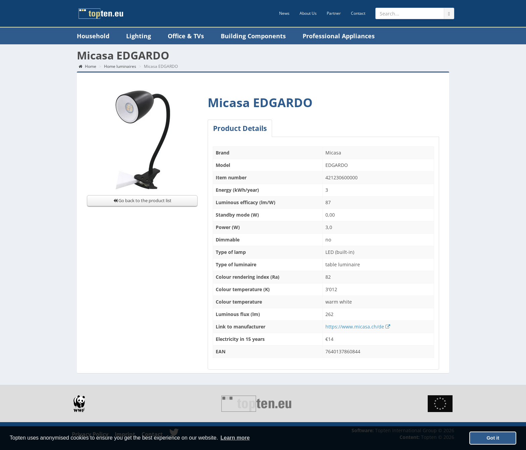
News (284, 13)
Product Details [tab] (240, 128)
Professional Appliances (339, 36)
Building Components (253, 36)
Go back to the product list (142, 200)
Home (87, 66)
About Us (308, 13)
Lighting (138, 36)
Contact (358, 13)
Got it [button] (492, 438)
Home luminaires (120, 66)
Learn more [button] (235, 438)
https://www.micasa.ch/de (357, 326)
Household (93, 36)
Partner (334, 13)
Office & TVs (186, 36)
